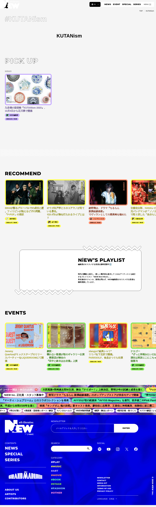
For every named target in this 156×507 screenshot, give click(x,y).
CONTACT (101, 480)
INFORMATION (104, 486)
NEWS (107, 4)
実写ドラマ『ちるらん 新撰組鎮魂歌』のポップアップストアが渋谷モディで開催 (95, 395)
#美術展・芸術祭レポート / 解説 (39, 411)
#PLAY (55, 462)
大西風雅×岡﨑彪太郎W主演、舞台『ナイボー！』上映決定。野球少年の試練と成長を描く (95, 389)
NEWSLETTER (58, 421)
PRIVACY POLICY (105, 491)
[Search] (71, 449)
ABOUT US (12, 489)
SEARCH (55, 443)
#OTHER (56, 492)
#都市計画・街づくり (127, 411)
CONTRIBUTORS (15, 498)
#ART (54, 470)
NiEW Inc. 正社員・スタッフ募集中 (26, 395)
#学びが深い (16, 411)
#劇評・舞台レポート (104, 411)
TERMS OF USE (104, 488)
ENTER (126, 428)
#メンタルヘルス (65, 411)
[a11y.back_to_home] (10, 5)
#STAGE (56, 484)
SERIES (137, 4)
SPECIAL (126, 4)
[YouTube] (108, 449)
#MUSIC (56, 466)
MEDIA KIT (102, 483)
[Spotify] (99, 449)
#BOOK (56, 479)
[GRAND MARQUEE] (25, 475)
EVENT (116, 4)
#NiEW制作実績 (84, 411)
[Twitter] (126, 449)
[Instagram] (117, 449)
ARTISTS (10, 494)
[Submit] (88, 449)
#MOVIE (56, 475)
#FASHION (58, 488)
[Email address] (82, 428)
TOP (141, 11)
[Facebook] (135, 449)
